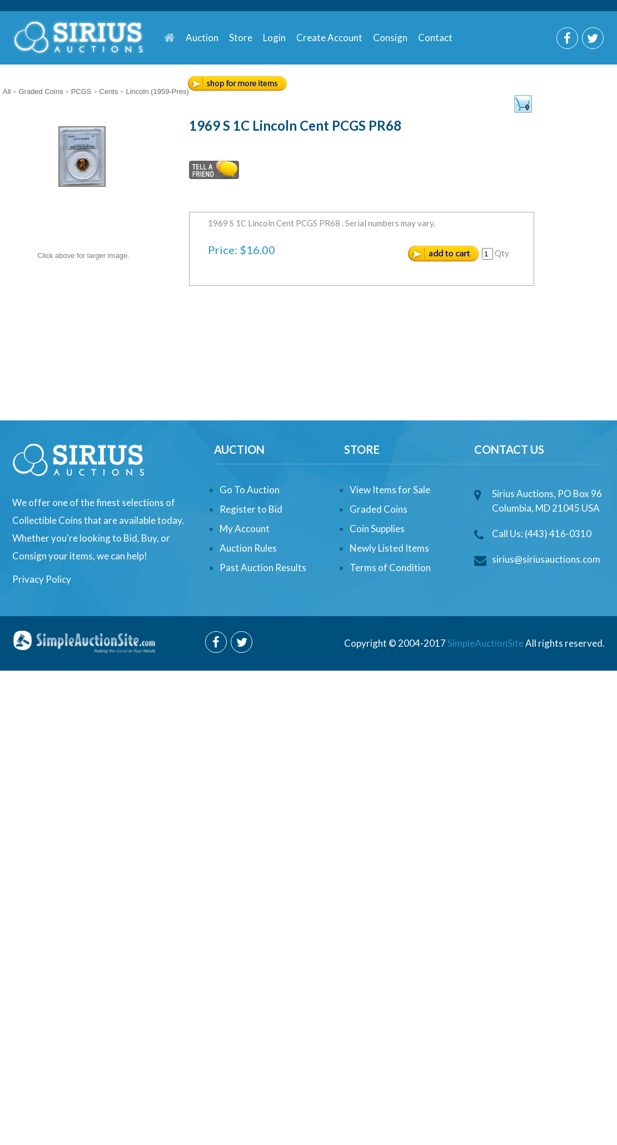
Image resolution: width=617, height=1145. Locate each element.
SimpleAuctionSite (485, 643)
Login (274, 37)
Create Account (329, 37)
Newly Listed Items (389, 548)
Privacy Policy (41, 579)
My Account (245, 528)
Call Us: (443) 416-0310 (541, 533)
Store (240, 37)
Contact (435, 37)
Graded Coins (378, 509)
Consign (390, 37)
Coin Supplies (377, 528)
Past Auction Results (263, 567)
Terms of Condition (390, 567)
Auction (202, 37)
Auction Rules (248, 548)
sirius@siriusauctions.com (546, 559)
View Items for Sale (390, 489)
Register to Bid (251, 509)
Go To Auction (250, 489)
